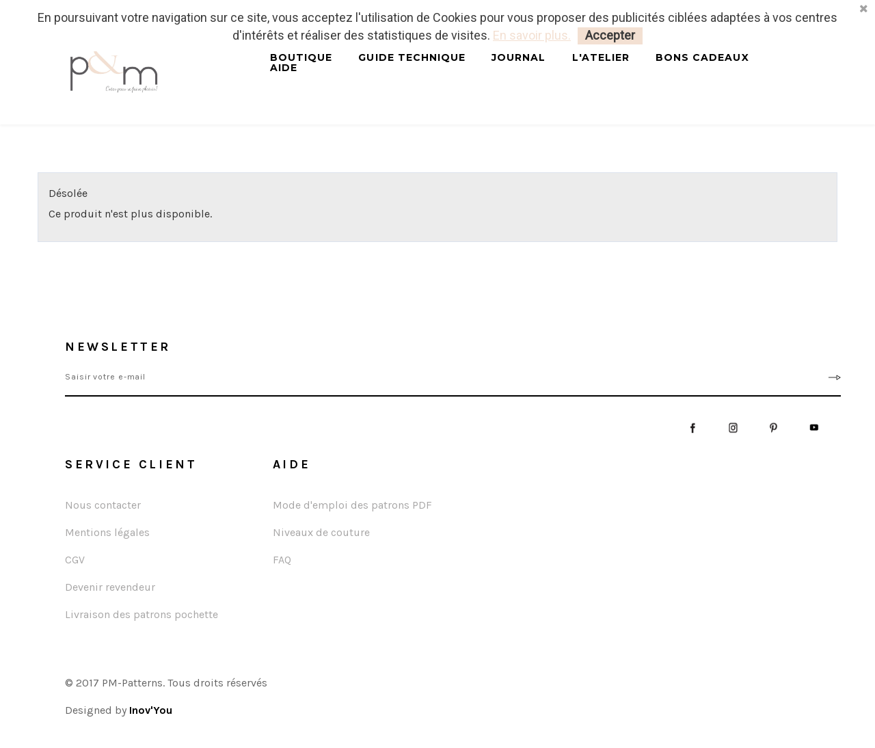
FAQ (282, 559)
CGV (75, 559)
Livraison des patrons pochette (141, 614)
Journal (519, 58)
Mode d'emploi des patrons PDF (352, 504)
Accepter (610, 35)
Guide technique (412, 58)
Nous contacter (103, 504)
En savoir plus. (532, 35)
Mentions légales (107, 532)
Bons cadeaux (702, 58)
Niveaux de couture (321, 532)
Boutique (301, 58)
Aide (283, 68)
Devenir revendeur (110, 586)
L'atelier (601, 58)
